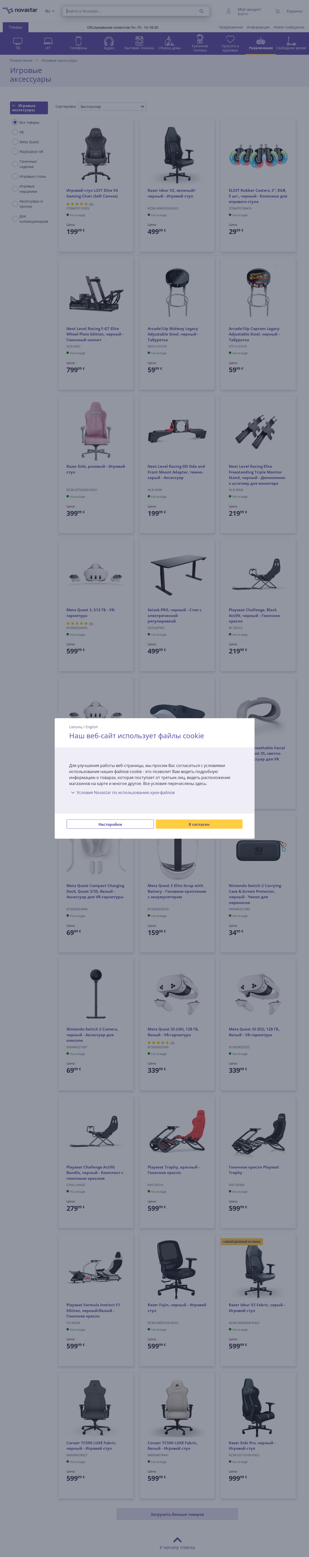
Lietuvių (75, 726)
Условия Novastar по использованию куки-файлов (122, 792)
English (92, 726)
